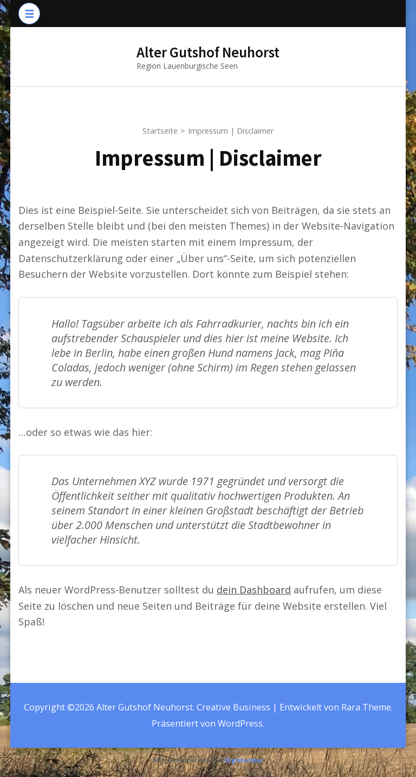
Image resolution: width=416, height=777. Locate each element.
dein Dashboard (254, 589)
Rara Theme (366, 707)
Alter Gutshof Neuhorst (208, 52)
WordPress (240, 723)
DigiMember (244, 760)
